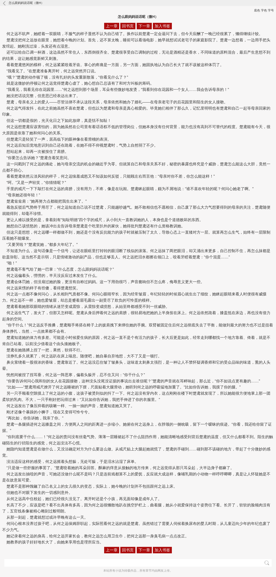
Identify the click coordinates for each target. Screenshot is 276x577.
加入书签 (162, 26)
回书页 (128, 26)
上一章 (112, 26)
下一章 (144, 26)
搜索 (267, 563)
